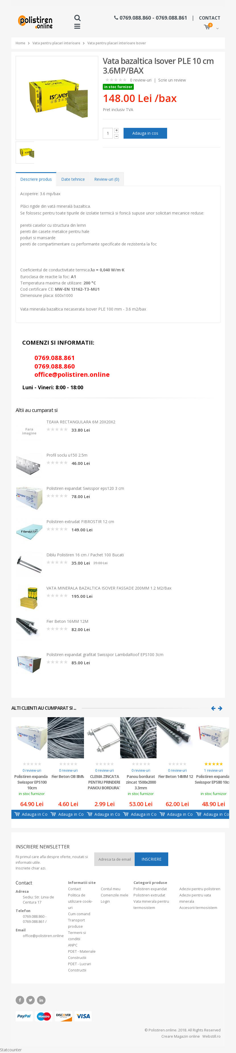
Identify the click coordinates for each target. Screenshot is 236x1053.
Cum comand (79, 914)
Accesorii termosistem (198, 907)
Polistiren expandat (150, 888)
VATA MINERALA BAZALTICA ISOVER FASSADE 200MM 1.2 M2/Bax (108, 588)
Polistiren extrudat (149, 895)
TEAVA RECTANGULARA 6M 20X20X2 (80, 421)
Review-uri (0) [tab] (106, 179)
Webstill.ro (211, 1036)
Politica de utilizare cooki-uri (80, 901)
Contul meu (110, 888)
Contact (74, 888)
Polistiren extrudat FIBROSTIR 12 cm (80, 521)
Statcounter (11, 1049)
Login (105, 901)
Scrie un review (172, 80)
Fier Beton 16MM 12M (67, 621)
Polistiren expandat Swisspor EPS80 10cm (213, 779)
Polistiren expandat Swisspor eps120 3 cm (85, 488)
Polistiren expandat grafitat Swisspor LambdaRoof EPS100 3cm (104, 654)
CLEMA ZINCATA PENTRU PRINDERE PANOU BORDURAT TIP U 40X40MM (105, 782)
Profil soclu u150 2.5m (66, 455)
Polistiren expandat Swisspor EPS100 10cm (31, 782)
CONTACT (209, 18)
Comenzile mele (114, 895)
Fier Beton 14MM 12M (177, 776)
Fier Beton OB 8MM (68, 776)
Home (20, 43)
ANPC (72, 945)
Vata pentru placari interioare (56, 43)
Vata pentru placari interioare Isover (116, 43)
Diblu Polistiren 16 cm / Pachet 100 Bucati (85, 554)
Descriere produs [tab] (36, 179)
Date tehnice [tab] (73, 179)
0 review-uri (140, 80)
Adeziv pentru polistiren (199, 888)
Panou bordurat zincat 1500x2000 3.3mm (141, 782)
